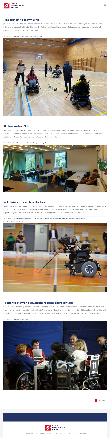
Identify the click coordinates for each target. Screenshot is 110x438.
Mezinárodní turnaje (56, 219)
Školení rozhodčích (16, 126)
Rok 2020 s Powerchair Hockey (24, 202)
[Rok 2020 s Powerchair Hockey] (55, 257)
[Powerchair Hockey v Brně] (55, 77)
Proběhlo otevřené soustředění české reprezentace (38, 302)
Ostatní (32, 36)
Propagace (38, 36)
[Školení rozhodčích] (55, 168)
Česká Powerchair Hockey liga (22, 143)
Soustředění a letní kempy (15, 221)
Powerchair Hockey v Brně (21, 19)
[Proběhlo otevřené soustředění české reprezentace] (55, 355)
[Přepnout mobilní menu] (105, 5)
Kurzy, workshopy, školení (21, 36)
